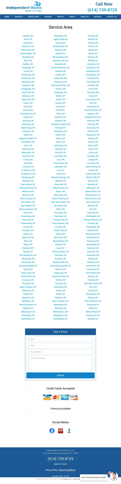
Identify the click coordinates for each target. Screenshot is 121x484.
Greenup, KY (60, 128)
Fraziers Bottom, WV (93, 110)
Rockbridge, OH (92, 244)
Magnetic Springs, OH (60, 177)
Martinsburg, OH (28, 184)
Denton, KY (60, 96)
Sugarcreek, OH (60, 273)
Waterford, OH (28, 297)
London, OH (93, 170)
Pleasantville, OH (28, 223)
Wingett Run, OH (60, 315)
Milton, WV (60, 191)
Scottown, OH (60, 259)
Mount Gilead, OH (93, 195)
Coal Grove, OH (60, 82)
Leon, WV (60, 160)
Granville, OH (93, 124)
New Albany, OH (28, 202)
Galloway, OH (28, 121)
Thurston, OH (60, 283)
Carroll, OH (27, 71)
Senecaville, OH (28, 262)
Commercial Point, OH (60, 85)
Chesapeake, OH (93, 75)
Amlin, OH (28, 39)
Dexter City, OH (28, 99)
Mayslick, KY (93, 184)
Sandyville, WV (93, 255)
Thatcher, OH (92, 280)
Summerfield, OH (93, 273)
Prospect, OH (28, 230)
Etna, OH (93, 103)
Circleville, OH (93, 78)
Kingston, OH (60, 149)
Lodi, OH (60, 170)
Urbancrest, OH (60, 287)
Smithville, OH (93, 262)
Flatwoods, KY (93, 106)
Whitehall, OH (60, 308)
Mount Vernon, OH (93, 198)
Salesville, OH (93, 251)
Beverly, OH (60, 53)
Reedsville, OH (93, 237)
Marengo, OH (28, 181)
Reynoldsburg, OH (60, 241)
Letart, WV (28, 163)
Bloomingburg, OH (60, 57)
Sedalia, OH (93, 259)
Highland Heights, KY (28, 138)
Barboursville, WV (60, 46)
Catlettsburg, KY (93, 71)
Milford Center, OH (60, 188)
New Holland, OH (28, 205)
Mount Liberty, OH (28, 198)
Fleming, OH (28, 110)
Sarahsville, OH (28, 259)
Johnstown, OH (60, 145)
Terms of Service (77, 479)
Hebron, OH (60, 135)
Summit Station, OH (60, 276)
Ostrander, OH (60, 213)
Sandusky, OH (60, 255)
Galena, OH (28, 117)
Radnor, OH (60, 234)
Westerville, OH (60, 305)
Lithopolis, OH (60, 167)
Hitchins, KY (93, 138)
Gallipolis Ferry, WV (93, 117)
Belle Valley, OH (28, 50)
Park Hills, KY (93, 213)
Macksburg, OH (28, 177)
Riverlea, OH (60, 244)
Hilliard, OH (60, 138)
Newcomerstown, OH (28, 209)
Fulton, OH (60, 114)
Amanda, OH (93, 36)
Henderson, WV (92, 135)
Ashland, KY (93, 39)
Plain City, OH (28, 220)
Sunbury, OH (93, 276)
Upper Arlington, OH (28, 287)
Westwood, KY (93, 305)
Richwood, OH (93, 241)
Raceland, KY (93, 230)
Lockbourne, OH (28, 170)
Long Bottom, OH (28, 174)
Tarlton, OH (60, 280)
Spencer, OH (60, 269)
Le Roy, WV (28, 160)
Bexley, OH (93, 53)
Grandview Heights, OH (60, 124)
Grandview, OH (28, 124)
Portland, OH (93, 223)
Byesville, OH (60, 64)
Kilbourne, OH (28, 149)
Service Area (33, 17)
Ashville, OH (93, 43)
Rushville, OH (93, 248)
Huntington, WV (28, 142)
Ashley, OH (28, 43)
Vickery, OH (60, 290)
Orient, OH (28, 213)
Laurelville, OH (60, 156)
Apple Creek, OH (60, 39)
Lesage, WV (93, 160)
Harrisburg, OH (60, 131)
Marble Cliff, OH (93, 177)
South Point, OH (93, 266)
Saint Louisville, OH (60, 251)
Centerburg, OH (28, 75)
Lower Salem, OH (93, 174)
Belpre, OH (93, 50)
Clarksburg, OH (28, 82)
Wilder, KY (93, 308)
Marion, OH (93, 181)
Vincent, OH (28, 294)
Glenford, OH (60, 121)
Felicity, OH (60, 106)
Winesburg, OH (28, 315)
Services (20, 17)
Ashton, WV (60, 43)
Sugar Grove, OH (28, 273)
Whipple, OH (28, 308)
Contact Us (112, 17)
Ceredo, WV (60, 75)
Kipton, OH (93, 149)
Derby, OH (93, 96)
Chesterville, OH (28, 78)
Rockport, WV (28, 248)
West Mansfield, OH (28, 305)
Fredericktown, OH (28, 114)
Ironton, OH (93, 142)
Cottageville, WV (28, 89)
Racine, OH (28, 234)
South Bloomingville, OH (60, 266)
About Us (85, 17)
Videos (72, 17)
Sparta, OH (27, 269)
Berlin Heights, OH (28, 53)
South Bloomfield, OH (28, 266)
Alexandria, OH (60, 36)
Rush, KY (60, 248)
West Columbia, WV (60, 301)
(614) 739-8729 (102, 10)
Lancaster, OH (28, 156)
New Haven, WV (93, 202)
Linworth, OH (28, 167)
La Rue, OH (93, 152)
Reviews (48, 17)
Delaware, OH (28, 96)
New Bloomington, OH (60, 202)
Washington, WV (93, 294)
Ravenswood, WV (93, 234)
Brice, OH (28, 60)
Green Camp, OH (28, 128)
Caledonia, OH (93, 64)
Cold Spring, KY (92, 82)
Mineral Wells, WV (93, 191)
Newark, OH (93, 205)
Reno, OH (28, 241)
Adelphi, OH (28, 36)
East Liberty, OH (93, 99)
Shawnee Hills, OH (60, 262)
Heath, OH (28, 135)
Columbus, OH (28, 85)
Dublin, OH (60, 99)
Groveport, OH (28, 131)
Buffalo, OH (93, 60)
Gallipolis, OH (60, 117)
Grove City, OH (93, 128)
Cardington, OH (93, 68)
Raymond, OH (28, 237)
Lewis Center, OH (60, 163)
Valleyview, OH (28, 290)
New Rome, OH (60, 205)
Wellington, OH (28, 301)
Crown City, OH (28, 92)
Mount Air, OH (28, 195)
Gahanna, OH (92, 114)
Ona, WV (93, 209)
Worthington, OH (60, 319)
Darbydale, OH (60, 92)
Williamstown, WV (60, 312)
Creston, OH (60, 89)
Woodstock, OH (92, 315)
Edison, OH (28, 103)
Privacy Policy (51, 470)
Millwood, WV (28, 191)
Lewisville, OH (93, 163)
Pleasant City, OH (60, 220)
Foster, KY (60, 110)
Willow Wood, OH (93, 312)
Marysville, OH (60, 184)
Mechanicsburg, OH (28, 188)
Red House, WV (60, 237)
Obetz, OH (60, 209)
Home (6, 17)
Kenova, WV (93, 145)
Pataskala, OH (61, 216)
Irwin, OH (28, 145)
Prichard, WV (60, 227)
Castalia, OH (60, 71)
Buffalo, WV (28, 64)
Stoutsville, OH (93, 269)
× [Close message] (106, 475)
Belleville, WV (60, 50)
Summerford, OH (28, 276)
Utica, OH (93, 287)
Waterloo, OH (60, 297)
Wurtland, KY (93, 319)
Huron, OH (60, 142)
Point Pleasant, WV (60, 223)
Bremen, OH (93, 57)
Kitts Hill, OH (60, 152)
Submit (60, 375)
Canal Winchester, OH (60, 68)
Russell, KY (28, 251)
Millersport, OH (93, 188)
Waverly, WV (93, 297)
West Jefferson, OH (93, 301)
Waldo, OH (60, 294)
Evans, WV (28, 106)
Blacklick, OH (28, 57)
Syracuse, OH (28, 280)
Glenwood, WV (93, 121)
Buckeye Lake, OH (60, 60)
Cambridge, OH (28, 68)
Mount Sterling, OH (60, 198)
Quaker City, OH (60, 230)
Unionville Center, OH (93, 283)
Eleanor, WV (61, 103)
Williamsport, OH (28, 312)
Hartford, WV (93, 131)
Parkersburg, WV (28, 216)
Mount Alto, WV (60, 195)
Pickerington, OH (93, 216)
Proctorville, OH (93, 227)
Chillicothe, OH (60, 78)
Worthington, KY (28, 319)
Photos (60, 17)
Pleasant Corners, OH (93, 220)
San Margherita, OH (28, 255)
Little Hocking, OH (93, 167)
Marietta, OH (60, 181)
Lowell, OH (60, 174)
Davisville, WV (93, 92)
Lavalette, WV (93, 156)
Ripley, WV (28, 244)
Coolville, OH (93, 85)
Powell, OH (28, 227)
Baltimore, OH (28, 46)
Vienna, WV (93, 290)
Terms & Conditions (67, 470)
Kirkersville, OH (28, 152)
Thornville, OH (28, 283)
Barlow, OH (93, 46)
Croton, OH (93, 89)
